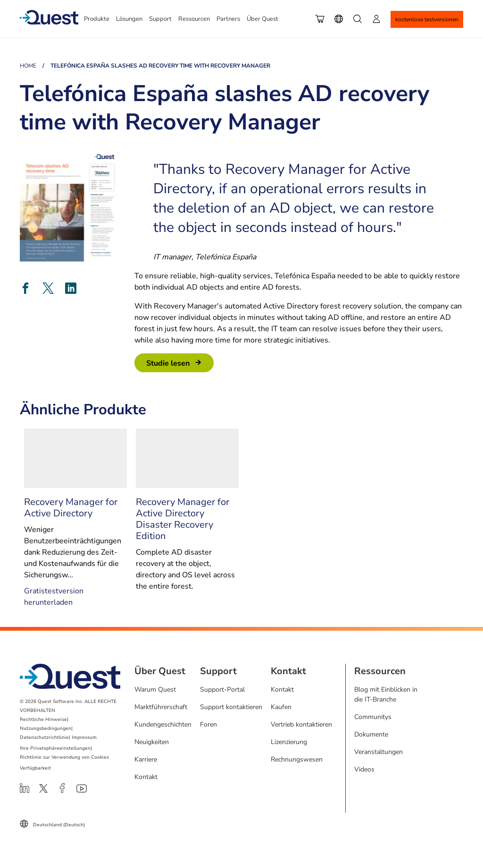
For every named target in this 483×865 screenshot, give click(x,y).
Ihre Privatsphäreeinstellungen (55, 748)
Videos (364, 769)
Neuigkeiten (151, 741)
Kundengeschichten (163, 724)
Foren (208, 724)
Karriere (145, 759)
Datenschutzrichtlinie (44, 737)
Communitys (372, 716)
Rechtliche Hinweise (43, 719)
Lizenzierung (289, 741)
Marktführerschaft (160, 706)
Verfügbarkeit (35, 768)
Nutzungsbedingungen (45, 728)
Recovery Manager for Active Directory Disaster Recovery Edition (182, 519)
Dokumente (371, 734)
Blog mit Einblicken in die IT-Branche (385, 694)
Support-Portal (222, 689)
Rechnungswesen (297, 759)
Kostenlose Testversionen (426, 19)
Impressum (84, 737)
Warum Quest (155, 689)
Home (28, 65)
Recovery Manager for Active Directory (70, 508)
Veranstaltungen (378, 751)
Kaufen (281, 706)
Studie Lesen (168, 363)
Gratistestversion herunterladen (53, 597)
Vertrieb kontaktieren (301, 724)
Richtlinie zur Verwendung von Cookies (64, 757)
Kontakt (146, 776)
